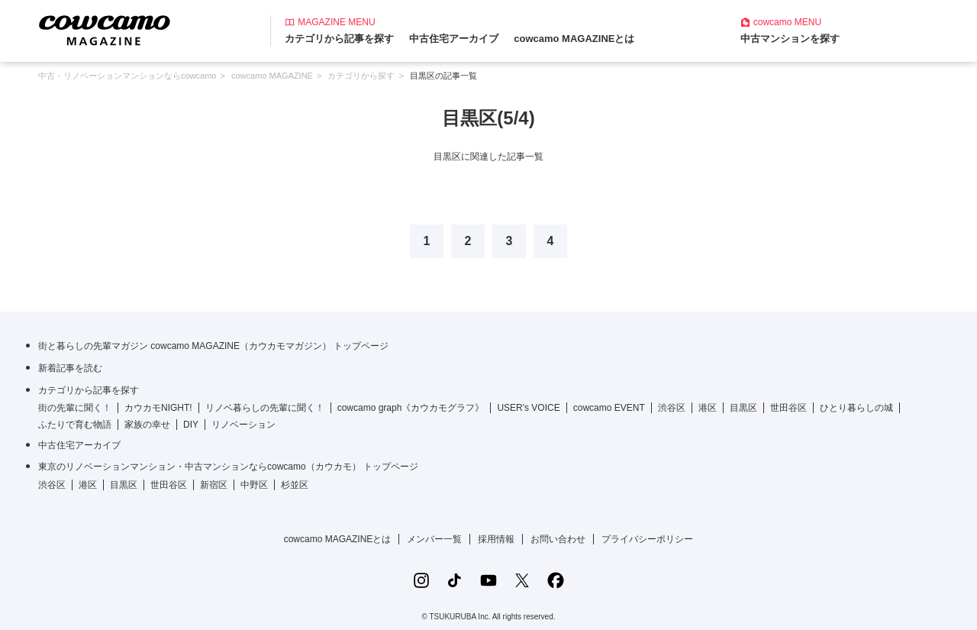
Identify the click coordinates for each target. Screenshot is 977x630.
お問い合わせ (557, 539)
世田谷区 (788, 407)
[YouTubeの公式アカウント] (488, 580)
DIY (190, 424)
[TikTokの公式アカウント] (455, 580)
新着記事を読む (70, 368)
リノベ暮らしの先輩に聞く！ (264, 407)
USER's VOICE (528, 407)
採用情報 (496, 539)
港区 (707, 407)
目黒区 (743, 407)
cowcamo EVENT (609, 407)
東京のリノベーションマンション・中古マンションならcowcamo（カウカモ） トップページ (228, 466)
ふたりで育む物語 (74, 424)
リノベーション (243, 424)
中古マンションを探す (790, 38)
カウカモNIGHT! (158, 407)
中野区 (254, 485)
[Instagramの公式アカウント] (421, 580)
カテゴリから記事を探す (339, 38)
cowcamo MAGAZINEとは (574, 38)
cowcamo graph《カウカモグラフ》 (411, 407)
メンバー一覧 (434, 539)
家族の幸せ (147, 424)
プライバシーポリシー (647, 539)
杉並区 (294, 485)
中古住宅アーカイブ (453, 38)
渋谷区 (671, 407)
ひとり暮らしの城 (856, 407)
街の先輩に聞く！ (74, 407)
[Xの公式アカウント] (522, 580)
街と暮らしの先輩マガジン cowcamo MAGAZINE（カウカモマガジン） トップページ (213, 346)
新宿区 (213, 485)
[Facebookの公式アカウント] (555, 580)
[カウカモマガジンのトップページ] (104, 29)
